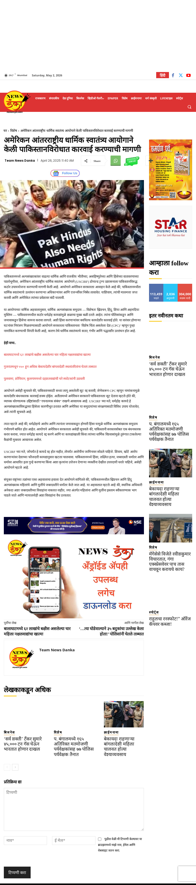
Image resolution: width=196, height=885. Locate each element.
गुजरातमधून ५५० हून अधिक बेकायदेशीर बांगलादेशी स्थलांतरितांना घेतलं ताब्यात (50, 367)
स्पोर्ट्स (152, 586)
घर (5, 131)
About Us (153, 880)
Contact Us (172, 880)
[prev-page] (7, 759)
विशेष (13, 131)
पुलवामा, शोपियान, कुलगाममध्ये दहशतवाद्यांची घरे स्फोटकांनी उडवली (44, 379)
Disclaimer (134, 880)
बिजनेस (7, 731)
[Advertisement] (98, 36)
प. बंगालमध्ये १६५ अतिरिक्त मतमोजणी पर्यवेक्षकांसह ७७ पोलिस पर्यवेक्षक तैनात (72, 742)
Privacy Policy (112, 880)
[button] (189, 106)
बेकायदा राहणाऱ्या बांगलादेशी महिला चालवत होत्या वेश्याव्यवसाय (123, 742)
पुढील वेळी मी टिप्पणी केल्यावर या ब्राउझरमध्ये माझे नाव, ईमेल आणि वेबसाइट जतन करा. (120, 837)
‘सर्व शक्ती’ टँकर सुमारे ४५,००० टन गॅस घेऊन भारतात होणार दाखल (23, 742)
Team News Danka (20, 160)
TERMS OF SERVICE (84, 880)
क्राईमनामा (108, 731)
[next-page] (15, 759)
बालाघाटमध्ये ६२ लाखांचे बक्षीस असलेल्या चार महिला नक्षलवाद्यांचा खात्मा (47, 355)
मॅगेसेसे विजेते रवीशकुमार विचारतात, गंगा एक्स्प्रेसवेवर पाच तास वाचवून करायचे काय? (170, 539)
